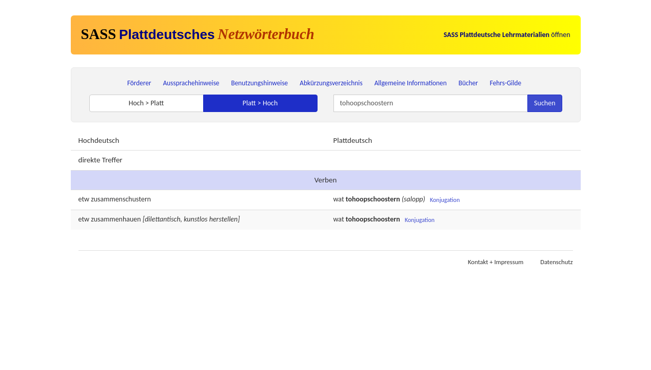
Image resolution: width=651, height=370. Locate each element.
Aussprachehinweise (191, 83)
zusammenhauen (116, 219)
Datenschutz (556, 262)
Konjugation (445, 199)
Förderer (139, 83)
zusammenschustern (121, 199)
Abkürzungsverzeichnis (331, 83)
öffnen (507, 34)
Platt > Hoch (260, 103)
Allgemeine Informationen (410, 83)
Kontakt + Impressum (495, 262)
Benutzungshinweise (259, 83)
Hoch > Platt (146, 103)
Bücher (468, 83)
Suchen (544, 103)
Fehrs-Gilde (505, 83)
